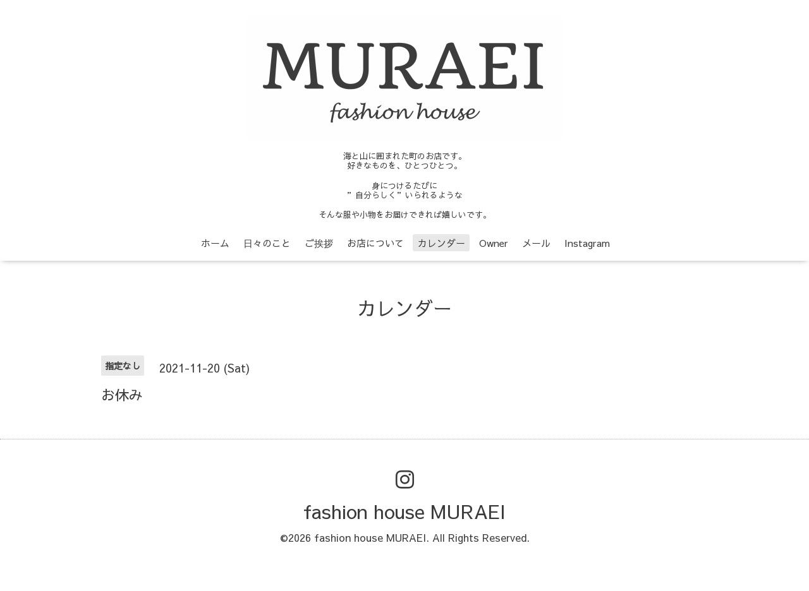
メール (536, 242)
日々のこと (267, 242)
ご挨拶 (319, 242)
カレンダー (441, 242)
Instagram (587, 242)
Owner (493, 242)
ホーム (215, 242)
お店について (375, 242)
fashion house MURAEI (404, 511)
